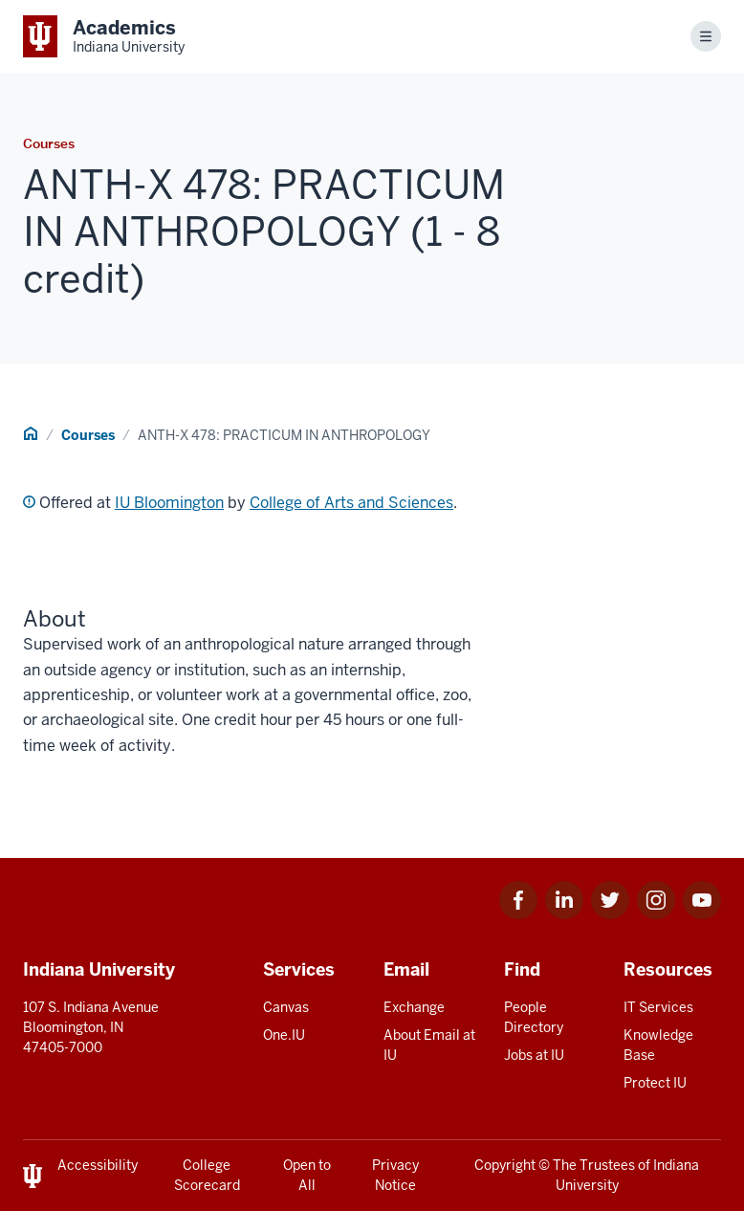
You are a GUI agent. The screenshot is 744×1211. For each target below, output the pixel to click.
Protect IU (655, 1082)
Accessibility (97, 1165)
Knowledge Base (658, 1045)
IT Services (658, 1007)
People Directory (533, 1017)
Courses (88, 435)
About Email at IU (429, 1045)
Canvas (286, 1007)
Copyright (505, 1165)
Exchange (414, 1007)
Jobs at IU (534, 1055)
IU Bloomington (169, 503)
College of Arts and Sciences (351, 503)
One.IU (284, 1035)
